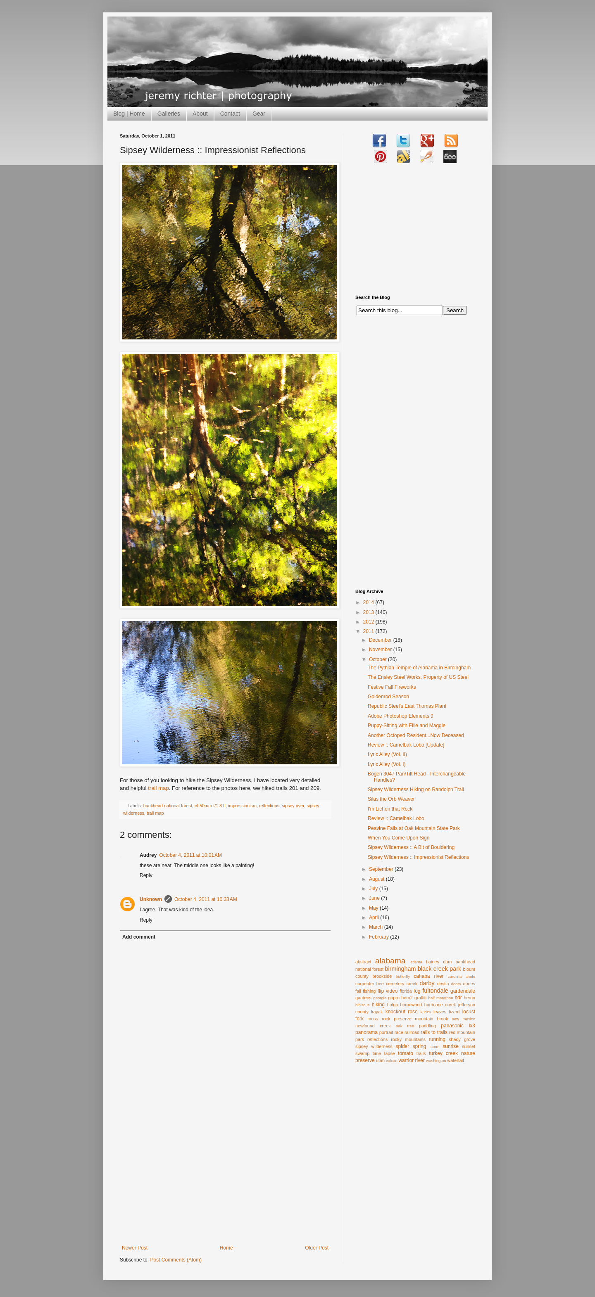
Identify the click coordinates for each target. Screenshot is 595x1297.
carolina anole (461, 976)
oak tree (405, 1026)
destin (443, 983)
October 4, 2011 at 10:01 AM (190, 855)
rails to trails (434, 1032)
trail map (158, 788)
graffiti (420, 997)
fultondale (435, 990)
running (437, 1039)
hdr (458, 998)
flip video (388, 991)
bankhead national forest (167, 805)
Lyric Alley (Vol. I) (387, 764)
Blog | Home (129, 113)
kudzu (425, 1012)
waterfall (455, 1060)
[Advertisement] (225, 1183)
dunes (469, 983)
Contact (230, 113)
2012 (369, 622)
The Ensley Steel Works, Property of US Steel (418, 677)
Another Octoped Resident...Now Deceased (416, 735)
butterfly (403, 976)
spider (402, 1046)
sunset (468, 1046)
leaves (439, 1011)
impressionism (242, 805)
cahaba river (429, 976)
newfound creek (373, 1025)
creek (412, 983)
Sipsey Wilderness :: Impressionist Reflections (418, 857)
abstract (363, 961)
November (381, 649)
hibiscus (362, 1005)
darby (426, 983)
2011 (369, 631)
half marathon (440, 998)
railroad (412, 1032)
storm (435, 1046)
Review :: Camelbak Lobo (396, 818)
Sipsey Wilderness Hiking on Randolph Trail (416, 789)
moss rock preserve (389, 1018)
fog (417, 991)
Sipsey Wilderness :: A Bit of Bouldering (411, 847)
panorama (366, 1032)
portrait (386, 1032)
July (374, 889)
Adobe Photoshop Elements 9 (400, 716)
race (399, 1032)
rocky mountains (408, 1039)
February (379, 937)
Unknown (151, 899)
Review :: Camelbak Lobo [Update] (406, 745)
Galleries (168, 113)
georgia (379, 998)
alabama (390, 960)
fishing (369, 991)
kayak (377, 1011)
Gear (258, 113)
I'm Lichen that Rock (390, 809)
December (381, 640)
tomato (405, 1053)
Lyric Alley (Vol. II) (387, 754)
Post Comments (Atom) (176, 1260)
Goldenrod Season (388, 696)
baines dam (439, 961)
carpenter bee (369, 983)
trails (421, 1053)
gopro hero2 (400, 997)
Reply (146, 875)
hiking (378, 1005)
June (375, 898)
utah (380, 1060)
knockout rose (402, 1012)
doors (456, 984)
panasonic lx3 (458, 1026)
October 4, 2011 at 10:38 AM (205, 899)
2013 (369, 612)
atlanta (416, 962)
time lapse (384, 1053)
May (374, 908)
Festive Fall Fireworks (392, 687)
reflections (269, 805)
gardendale (462, 991)
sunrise (451, 1046)
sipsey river (293, 805)
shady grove (462, 1039)
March (376, 927)
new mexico (463, 1019)
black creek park (439, 968)
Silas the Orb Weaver (391, 799)
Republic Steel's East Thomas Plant (407, 706)
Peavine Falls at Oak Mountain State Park (414, 828)
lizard (454, 1011)
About (200, 113)
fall (358, 991)
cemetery (395, 983)
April (374, 917)
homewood (411, 1004)
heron (469, 997)
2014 (369, 602)
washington (436, 1060)
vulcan (391, 1060)
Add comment (138, 937)
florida (406, 991)
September (382, 869)
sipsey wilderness (374, 1046)
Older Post (316, 1248)
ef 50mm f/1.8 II (210, 805)
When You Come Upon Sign (398, 838)
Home (226, 1248)
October (378, 659)
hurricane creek (440, 1004)
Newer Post (135, 1248)
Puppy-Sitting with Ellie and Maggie (406, 725)
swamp (362, 1053)
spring (419, 1046)
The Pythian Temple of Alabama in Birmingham (419, 668)
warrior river (411, 1060)
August (377, 879)
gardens (363, 997)
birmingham (400, 968)
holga (392, 1004)
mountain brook (431, 1018)
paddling (427, 1025)
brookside (382, 976)
